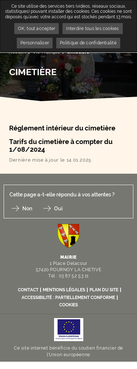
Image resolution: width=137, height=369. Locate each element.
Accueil (17, 52)
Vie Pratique (46, 52)
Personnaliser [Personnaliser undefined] (34, 42)
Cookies (68, 304)
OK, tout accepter (36, 28)
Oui (58, 208)
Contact (28, 289)
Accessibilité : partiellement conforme (68, 297)
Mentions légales (64, 289)
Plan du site (104, 289)
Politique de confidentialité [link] (88, 42)
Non (27, 208)
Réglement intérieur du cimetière (63, 128)
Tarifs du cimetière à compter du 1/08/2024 (61, 146)
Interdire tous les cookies (92, 28)
